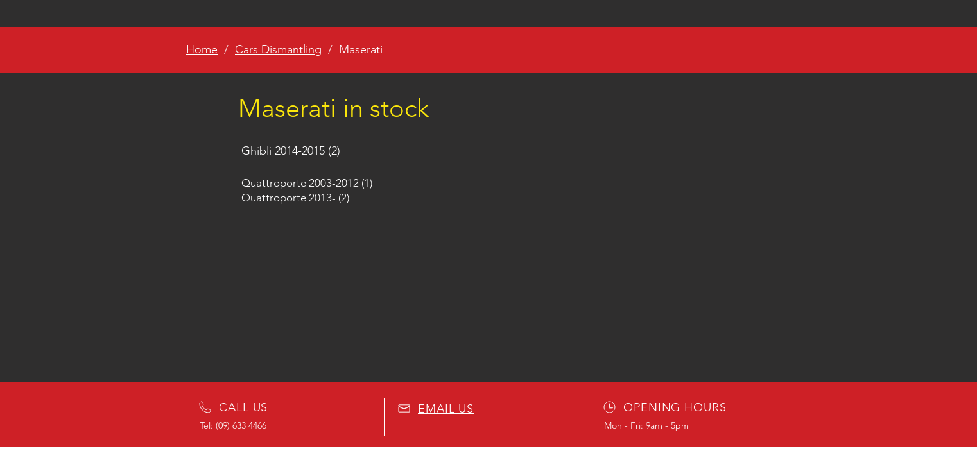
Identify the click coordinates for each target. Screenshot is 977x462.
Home (202, 49)
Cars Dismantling (278, 49)
